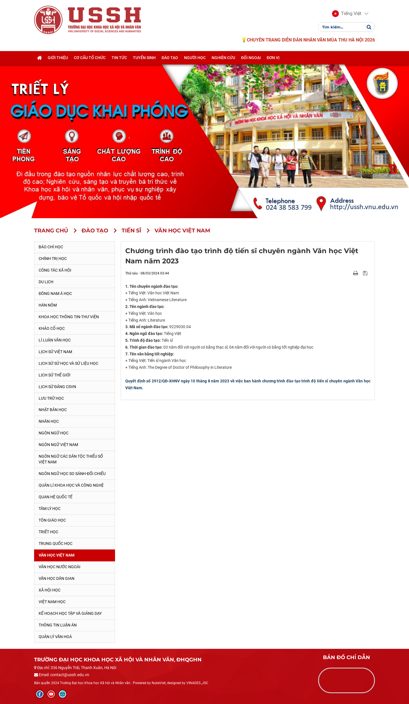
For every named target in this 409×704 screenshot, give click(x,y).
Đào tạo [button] (170, 57)
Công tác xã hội (55, 270)
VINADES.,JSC (197, 683)
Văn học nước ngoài (59, 567)
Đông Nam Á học (55, 293)
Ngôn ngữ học (53, 433)
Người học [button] (195, 57)
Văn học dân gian (56, 578)
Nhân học (49, 421)
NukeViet (159, 683)
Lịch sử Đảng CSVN (57, 386)
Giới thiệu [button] (58, 57)
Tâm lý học (49, 508)
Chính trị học (53, 258)
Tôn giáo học (52, 520)
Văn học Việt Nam (56, 555)
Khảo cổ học (52, 328)
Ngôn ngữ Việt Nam (58, 444)
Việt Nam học (52, 601)
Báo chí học (51, 247)
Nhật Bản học (53, 409)
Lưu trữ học (51, 398)
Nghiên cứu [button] (223, 57)
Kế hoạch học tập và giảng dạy (70, 613)
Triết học (48, 532)
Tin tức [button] (119, 57)
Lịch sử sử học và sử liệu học (68, 363)
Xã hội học (49, 590)
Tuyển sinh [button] (144, 57)
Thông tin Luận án (58, 625)
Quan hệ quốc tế (55, 497)
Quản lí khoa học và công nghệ (71, 485)
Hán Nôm (48, 305)
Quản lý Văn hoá (55, 636)
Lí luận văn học (55, 340)
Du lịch (46, 282)
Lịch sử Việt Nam (55, 351)
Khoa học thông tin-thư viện (69, 316)
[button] (346, 13)
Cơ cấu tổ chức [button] (90, 57)
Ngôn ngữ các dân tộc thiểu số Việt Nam (71, 459)
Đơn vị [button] (273, 57)
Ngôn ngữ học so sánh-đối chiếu (72, 473)
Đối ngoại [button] (251, 57)
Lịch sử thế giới (54, 375)
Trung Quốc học (55, 543)
